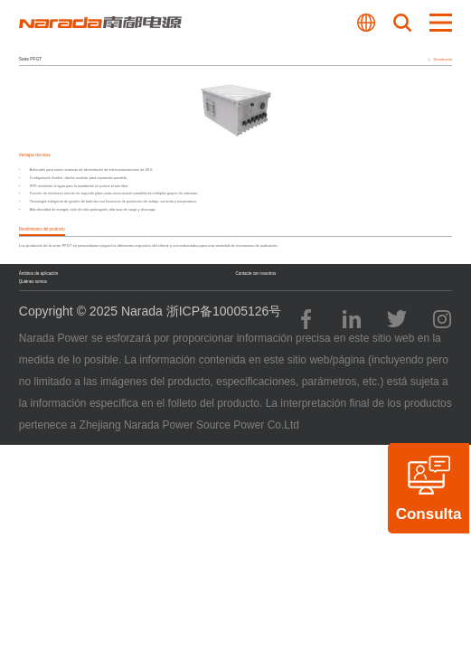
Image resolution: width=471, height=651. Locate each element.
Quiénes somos (33, 281)
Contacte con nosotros (256, 273)
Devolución (440, 59)
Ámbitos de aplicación (38, 273)
